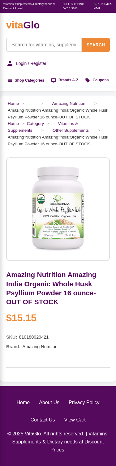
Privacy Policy (84, 402)
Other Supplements (71, 130)
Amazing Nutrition (68, 103)
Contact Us (42, 419)
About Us (49, 402)
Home (13, 103)
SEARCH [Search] (96, 44)
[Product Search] (44, 45)
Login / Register (26, 63)
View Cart (75, 419)
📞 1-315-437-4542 (103, 6)
